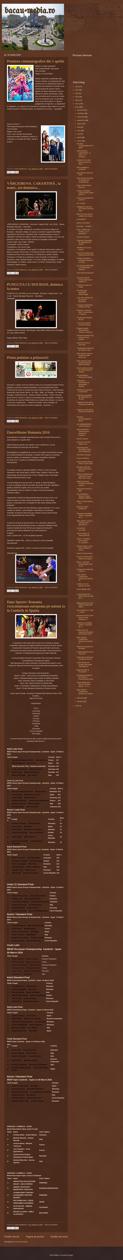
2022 (77, 90)
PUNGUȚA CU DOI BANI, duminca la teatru (84, 162)
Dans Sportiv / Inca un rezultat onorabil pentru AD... (84, 355)
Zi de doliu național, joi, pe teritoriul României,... (85, 299)
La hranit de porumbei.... (82, 529)
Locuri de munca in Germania (83, 344)
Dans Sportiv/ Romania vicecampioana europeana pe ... (85, 180)
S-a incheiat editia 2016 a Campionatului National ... (85, 267)
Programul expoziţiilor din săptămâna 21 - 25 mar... (84, 397)
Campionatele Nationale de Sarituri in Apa (85, 349)
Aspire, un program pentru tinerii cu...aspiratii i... (83, 541)
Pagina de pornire (35, 1236)
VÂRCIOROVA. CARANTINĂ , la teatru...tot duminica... (34, 185)
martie (79, 141)
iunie (79, 131)
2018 (77, 100)
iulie (78, 127)
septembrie (81, 120)
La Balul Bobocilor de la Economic (85, 653)
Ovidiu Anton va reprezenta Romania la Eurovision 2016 (85, 632)
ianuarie (80, 701)
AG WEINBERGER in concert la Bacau (84, 425)
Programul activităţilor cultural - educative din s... (84, 515)
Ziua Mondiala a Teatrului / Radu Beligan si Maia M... (84, 496)
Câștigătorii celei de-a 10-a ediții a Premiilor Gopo (85, 209)
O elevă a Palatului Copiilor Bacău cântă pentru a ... (85, 193)
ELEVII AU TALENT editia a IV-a (84, 443)
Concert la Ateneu (83, 237)
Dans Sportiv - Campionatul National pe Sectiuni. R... (85, 577)
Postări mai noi (11, 1236)
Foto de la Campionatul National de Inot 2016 (85, 254)
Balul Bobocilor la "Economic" (83, 671)
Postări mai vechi (59, 1236)
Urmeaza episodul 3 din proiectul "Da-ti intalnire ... (85, 337)
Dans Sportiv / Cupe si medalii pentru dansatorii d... (85, 523)
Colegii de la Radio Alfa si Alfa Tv (85, 570)
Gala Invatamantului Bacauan (84, 186)
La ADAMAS (81, 219)
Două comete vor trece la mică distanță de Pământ (85, 370)
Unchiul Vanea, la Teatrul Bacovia (83, 534)
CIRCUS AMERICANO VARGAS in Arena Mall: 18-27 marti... (85, 476)
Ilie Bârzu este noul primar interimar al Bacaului (84, 469)
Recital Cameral (82, 439)
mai (78, 134)
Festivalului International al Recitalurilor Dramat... (83, 383)
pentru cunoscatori (83, 223)
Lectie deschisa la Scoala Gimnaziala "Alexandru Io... (84, 664)
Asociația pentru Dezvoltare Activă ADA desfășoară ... (84, 449)
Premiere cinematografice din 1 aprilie (35, 61)
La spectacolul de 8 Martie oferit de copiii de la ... (85, 596)
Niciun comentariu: (51, 169)
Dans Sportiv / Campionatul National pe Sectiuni (85, 692)
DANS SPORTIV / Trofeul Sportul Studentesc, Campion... (83, 432)
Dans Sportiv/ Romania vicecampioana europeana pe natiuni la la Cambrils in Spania (36, 606)
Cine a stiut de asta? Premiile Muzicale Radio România (84, 363)
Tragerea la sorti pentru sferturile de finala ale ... (85, 404)
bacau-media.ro (29, 11)
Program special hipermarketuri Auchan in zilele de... (85, 330)
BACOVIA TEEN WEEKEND (82, 508)
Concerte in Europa (83, 455)
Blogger (70, 1255)
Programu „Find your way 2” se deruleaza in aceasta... (85, 312)
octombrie (80, 117)
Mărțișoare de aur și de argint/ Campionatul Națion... (85, 605)
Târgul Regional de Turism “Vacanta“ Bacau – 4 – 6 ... (84, 684)
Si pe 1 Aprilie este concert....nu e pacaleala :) (83, 231)
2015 (77, 706)
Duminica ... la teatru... (85, 226)
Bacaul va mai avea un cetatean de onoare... (85, 215)
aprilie (79, 137)
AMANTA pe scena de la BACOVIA (84, 391)
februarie (80, 698)
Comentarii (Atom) (21, 1242)
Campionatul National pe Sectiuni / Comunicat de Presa (85, 677)
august (79, 124)
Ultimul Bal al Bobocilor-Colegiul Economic (85, 658)
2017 (77, 104)
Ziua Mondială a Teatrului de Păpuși (84, 376)
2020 (77, 93)
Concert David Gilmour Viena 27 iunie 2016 (85, 462)
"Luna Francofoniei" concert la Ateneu (84, 324)
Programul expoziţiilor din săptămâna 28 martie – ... (84, 242)
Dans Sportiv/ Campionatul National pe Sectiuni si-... (85, 640)
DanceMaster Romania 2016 (28, 432)
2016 (77, 107)
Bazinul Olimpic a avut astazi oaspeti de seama (84, 548)
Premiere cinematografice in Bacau (84, 419)
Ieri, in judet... (81, 203)
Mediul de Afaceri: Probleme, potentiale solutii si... (85, 483)
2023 (77, 86)
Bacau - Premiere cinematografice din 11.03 (84, 564)
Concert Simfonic (83, 458)
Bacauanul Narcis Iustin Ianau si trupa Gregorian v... (85, 617)
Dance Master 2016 (84, 589)
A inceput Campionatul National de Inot (85, 306)
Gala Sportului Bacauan (85, 273)
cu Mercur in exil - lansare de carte (83, 585)
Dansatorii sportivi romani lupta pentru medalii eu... (84, 280)
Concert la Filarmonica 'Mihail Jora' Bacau (85, 558)
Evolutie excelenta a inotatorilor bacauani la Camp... (85, 260)
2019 (77, 97)
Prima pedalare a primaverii (27, 357)
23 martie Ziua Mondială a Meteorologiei (82, 292)
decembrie (81, 110)
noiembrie (80, 113)
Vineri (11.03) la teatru (84, 553)
